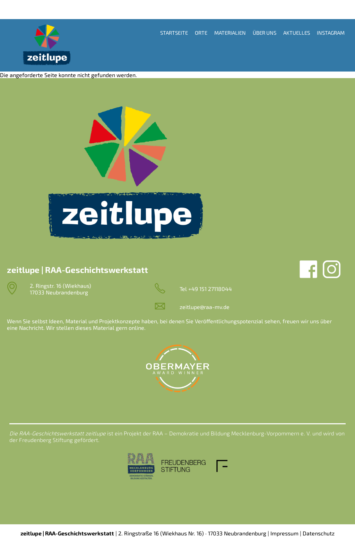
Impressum (284, 533)
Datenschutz (319, 533)
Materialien (230, 33)
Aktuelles (296, 33)
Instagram (331, 33)
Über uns (264, 33)
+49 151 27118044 (210, 288)
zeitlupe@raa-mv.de (205, 306)
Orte (201, 33)
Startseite (174, 33)
